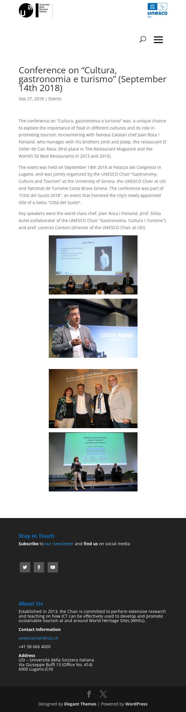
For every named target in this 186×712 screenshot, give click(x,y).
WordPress (136, 704)
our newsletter (59, 543)
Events (55, 98)
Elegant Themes (80, 704)
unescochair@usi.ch (39, 638)
